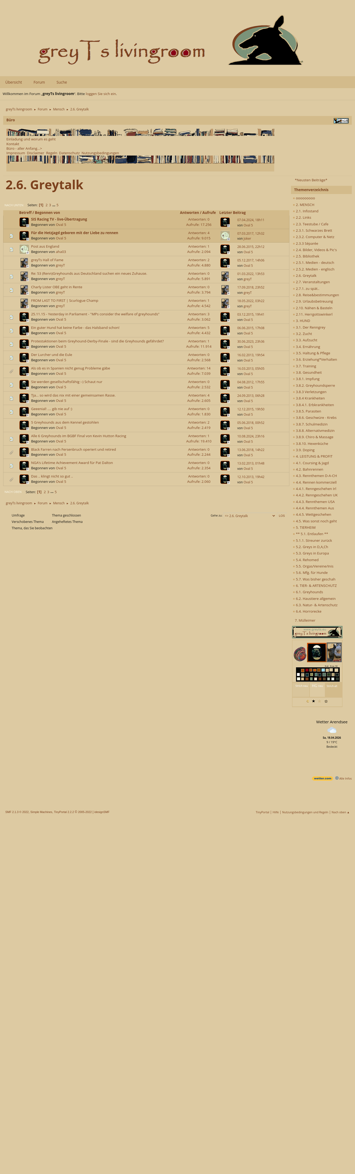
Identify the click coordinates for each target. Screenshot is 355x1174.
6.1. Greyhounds (308, 592)
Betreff (25, 212)
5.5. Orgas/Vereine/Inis (313, 566)
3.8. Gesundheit (307, 372)
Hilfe (276, 812)
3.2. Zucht (302, 333)
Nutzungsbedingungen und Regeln (305, 812)
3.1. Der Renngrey (309, 327)
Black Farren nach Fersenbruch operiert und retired (73, 449)
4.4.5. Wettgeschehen (312, 514)
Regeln (51, 152)
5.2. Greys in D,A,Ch (310, 546)
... (54, 205)
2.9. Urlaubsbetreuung (313, 301)
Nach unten (14, 205)
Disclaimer (35, 152)
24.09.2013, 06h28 (250, 395)
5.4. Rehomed (306, 559)
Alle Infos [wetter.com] (343, 778)
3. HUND (301, 320)
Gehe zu (216, 515)
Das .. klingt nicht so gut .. (52, 476)
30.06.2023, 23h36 (250, 341)
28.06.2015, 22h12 (250, 246)
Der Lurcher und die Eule (51, 354)
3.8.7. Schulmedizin (310, 424)
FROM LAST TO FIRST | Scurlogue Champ (64, 300)
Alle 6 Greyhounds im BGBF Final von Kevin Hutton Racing (78, 435)
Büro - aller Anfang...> (24, 148)
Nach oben (13, 492)
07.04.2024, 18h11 (250, 220)
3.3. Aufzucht (305, 340)
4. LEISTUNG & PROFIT (312, 456)
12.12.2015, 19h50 (250, 409)
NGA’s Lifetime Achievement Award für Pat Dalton (72, 462)
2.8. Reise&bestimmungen (316, 295)
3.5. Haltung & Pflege (311, 353)
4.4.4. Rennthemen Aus (313, 508)
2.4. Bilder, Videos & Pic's (315, 249)
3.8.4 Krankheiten (309, 398)
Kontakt (12, 143)
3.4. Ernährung (306, 346)
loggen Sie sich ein (101, 93)
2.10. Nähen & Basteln (312, 308)
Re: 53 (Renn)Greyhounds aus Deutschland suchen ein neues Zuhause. (89, 273)
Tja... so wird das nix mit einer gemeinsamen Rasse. (73, 395)
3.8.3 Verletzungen (310, 391)
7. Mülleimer (305, 620)
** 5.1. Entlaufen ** (310, 533)
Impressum (15, 152)
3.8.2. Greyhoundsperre (314, 385)
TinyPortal (262, 812)
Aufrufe (209, 212)
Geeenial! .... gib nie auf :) (51, 408)
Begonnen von (50, 212)
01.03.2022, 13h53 (250, 274)
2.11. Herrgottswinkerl (312, 314)
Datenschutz (69, 152)
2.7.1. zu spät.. (306, 288)
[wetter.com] (322, 779)
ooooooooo (304, 198)
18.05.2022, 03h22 (250, 301)
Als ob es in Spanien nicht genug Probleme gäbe (70, 368)
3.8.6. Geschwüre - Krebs (315, 417)
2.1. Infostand (305, 211)
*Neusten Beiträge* (311, 180)
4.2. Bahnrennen (308, 469)
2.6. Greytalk (304, 275)
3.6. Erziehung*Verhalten (315, 359)
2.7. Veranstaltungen (311, 281)
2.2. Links (302, 217)
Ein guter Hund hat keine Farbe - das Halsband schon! (75, 327)
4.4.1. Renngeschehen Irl (314, 488)
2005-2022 (85, 812)
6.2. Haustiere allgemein (314, 598)
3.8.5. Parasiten (307, 411)
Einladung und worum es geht (31, 139)
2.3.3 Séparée (305, 243)
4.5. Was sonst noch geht (315, 521)
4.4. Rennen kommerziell (315, 482)
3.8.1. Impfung (306, 378)
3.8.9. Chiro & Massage (313, 437)
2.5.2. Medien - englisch (314, 269)
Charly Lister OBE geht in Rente (56, 287)
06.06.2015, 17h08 (250, 328)
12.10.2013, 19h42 (250, 477)
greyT (60, 265)
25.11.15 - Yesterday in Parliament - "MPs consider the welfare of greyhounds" (95, 314)
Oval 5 (61, 224)
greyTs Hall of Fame (47, 259)
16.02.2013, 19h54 (250, 355)
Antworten (189, 212)
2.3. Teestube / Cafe (310, 224)
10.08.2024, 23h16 (250, 436)
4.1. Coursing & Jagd (311, 463)
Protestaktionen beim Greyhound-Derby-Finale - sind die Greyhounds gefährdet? (97, 341)
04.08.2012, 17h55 (250, 382)
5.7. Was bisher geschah (314, 579)
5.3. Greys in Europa (311, 553)
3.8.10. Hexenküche (310, 443)
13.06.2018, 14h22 (250, 450)
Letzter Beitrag (232, 212)
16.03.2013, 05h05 (250, 368)
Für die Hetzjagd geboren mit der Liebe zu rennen (74, 232)
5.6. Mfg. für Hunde (310, 572)
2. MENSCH (303, 204)
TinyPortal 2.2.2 (64, 812)
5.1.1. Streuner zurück (312, 540)
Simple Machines (41, 812)
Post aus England (45, 246)
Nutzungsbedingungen (100, 152)
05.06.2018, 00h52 (250, 422)
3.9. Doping (304, 450)
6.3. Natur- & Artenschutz (315, 605)
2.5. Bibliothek (306, 256)
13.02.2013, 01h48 (250, 463)
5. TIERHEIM (304, 527)
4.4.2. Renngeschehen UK (315, 495)
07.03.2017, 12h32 (250, 233)
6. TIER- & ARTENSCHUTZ (315, 585)
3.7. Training (304, 366)
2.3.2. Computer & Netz (313, 236)
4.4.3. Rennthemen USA (314, 501)
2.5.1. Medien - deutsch (313, 262)
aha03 (61, 251)
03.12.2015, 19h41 (250, 314)
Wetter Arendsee (332, 721)
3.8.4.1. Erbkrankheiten (313, 404)
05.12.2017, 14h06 (250, 260)
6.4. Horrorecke (307, 611)
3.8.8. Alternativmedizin (314, 430)
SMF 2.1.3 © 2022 (17, 812)
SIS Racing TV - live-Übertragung (59, 219)
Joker (247, 238)
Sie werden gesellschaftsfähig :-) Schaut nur (66, 381)
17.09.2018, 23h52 (250, 287)
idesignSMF (101, 812)
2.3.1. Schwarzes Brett (312, 230)
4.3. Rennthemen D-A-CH (315, 475)
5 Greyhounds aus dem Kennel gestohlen (65, 422)
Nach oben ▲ (341, 812)
